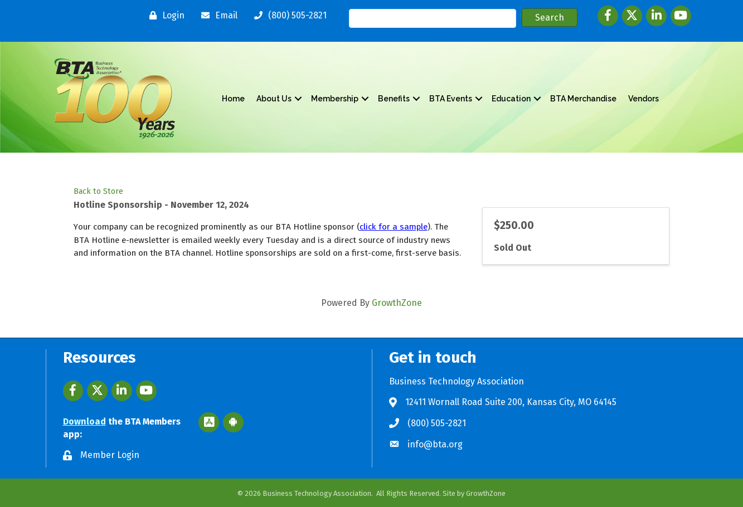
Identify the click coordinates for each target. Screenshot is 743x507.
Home (233, 98)
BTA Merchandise (583, 98)
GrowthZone (397, 303)
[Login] (164, 16)
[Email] (216, 16)
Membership (334, 98)
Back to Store (98, 191)
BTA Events (450, 98)
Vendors (643, 98)
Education (511, 98)
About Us (274, 98)
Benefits (394, 98)
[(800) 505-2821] (288, 16)
